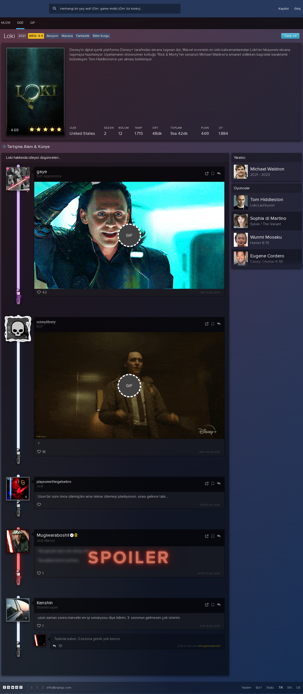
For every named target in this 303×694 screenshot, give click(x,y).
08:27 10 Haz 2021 (209, 452)
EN (290, 688)
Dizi (20, 23)
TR (281, 688)
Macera (67, 36)
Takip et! (290, 36)
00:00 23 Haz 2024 (208, 573)
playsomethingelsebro (54, 482)
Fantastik (82, 36)
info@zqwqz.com (59, 688)
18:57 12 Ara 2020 (210, 292)
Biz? (259, 688)
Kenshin (45, 603)
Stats (270, 688)
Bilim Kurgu (101, 36)
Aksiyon (52, 36)
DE (298, 688)
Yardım (246, 688)
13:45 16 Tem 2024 (209, 504)
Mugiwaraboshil (57, 535)
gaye (42, 171)
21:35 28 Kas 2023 (209, 626)
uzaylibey (46, 322)
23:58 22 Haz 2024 (187, 646)
